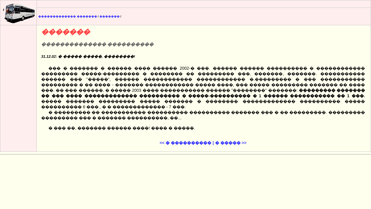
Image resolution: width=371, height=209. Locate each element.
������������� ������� (67, 16)
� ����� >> (231, 142)
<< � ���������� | (187, 142)
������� (109, 16)
